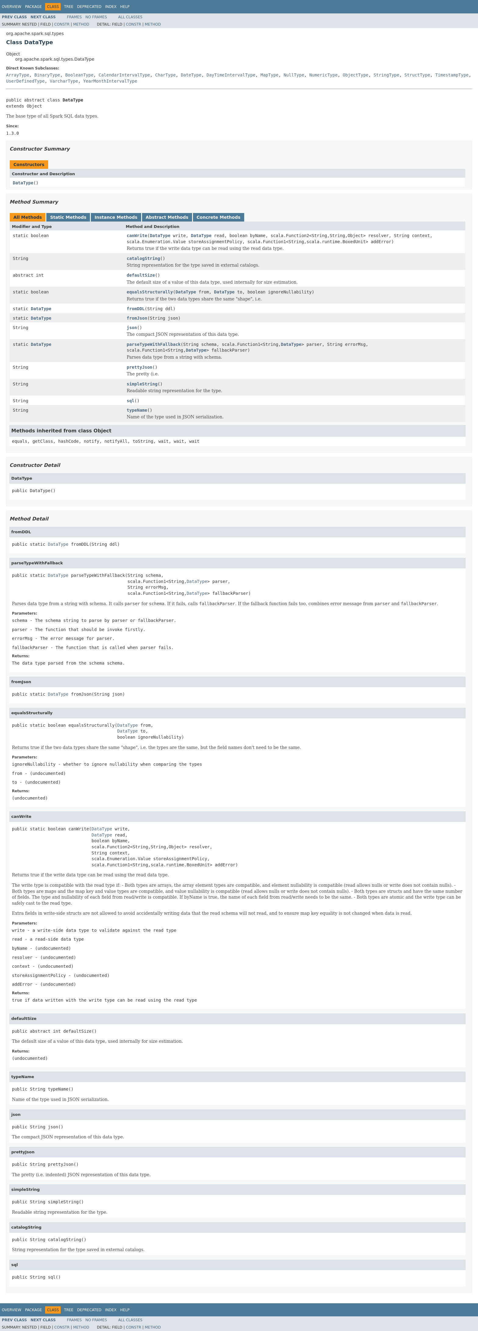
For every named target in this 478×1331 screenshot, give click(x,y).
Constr (62, 24)
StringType (386, 75)
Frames (74, 17)
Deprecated (89, 7)
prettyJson (139, 367)
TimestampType (452, 75)
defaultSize (141, 275)
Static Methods (68, 217)
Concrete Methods (219, 217)
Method (81, 24)
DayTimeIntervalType (230, 75)
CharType (165, 75)
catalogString (143, 258)
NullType (294, 75)
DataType (23, 182)
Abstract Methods (167, 217)
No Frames (96, 17)
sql (130, 400)
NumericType (323, 75)
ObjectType (355, 75)
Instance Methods (116, 217)
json (132, 327)
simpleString (142, 384)
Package (33, 7)
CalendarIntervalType (124, 75)
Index (111, 7)
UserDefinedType (25, 81)
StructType (417, 75)
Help (125, 7)
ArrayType (17, 75)
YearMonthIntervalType (110, 81)
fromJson (137, 318)
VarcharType (64, 81)
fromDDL (136, 308)
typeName (137, 410)
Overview (11, 7)
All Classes (130, 17)
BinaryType (47, 75)
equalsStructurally (150, 291)
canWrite (137, 235)
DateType (191, 75)
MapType (270, 75)
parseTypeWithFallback (154, 344)
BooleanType (79, 75)
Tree (68, 7)
